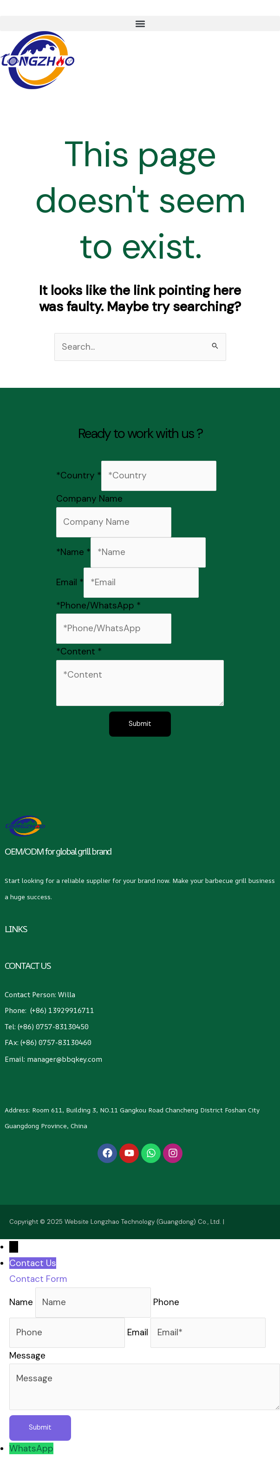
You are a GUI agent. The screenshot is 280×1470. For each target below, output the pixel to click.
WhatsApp (31, 1448)
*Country (78, 475)
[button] (140, 23)
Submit (140, 724)
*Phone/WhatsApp (98, 605)
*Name (73, 552)
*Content (79, 652)
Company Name (89, 498)
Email (70, 582)
